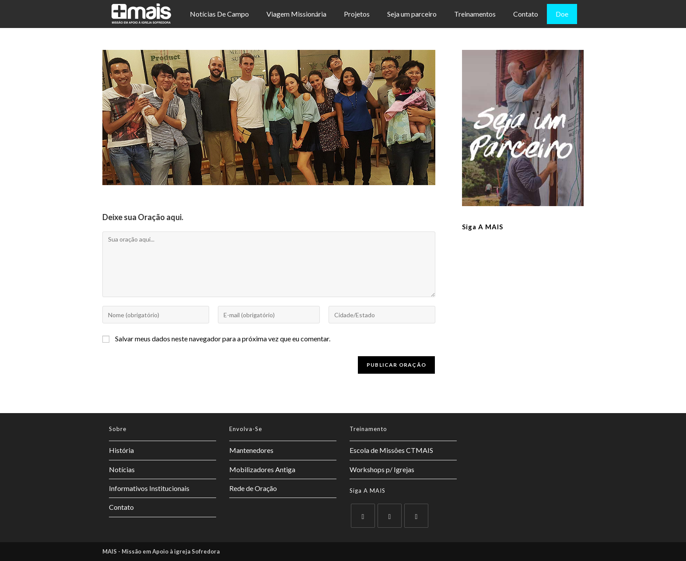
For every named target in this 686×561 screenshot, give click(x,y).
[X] (363, 516)
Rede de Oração (253, 488)
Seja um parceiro (412, 14)
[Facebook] (390, 516)
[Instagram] (416, 516)
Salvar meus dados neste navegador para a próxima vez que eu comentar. (222, 338)
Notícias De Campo (219, 14)
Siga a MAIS (482, 227)
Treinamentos (475, 14)
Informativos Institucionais (149, 488)
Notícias (122, 469)
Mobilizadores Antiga (262, 469)
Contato (525, 14)
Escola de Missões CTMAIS (391, 450)
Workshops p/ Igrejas (382, 469)
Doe (562, 14)
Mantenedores (251, 450)
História (121, 450)
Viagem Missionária (296, 14)
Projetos (357, 14)
